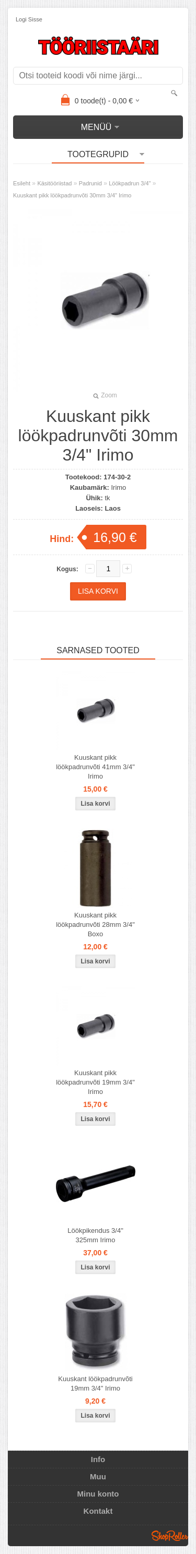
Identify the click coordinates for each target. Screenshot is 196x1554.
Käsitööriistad (54, 183)
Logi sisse (29, 19)
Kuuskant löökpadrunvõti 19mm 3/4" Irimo (95, 1383)
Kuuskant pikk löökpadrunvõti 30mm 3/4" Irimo (72, 195)
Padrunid (90, 183)
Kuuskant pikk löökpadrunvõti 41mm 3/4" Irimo (95, 767)
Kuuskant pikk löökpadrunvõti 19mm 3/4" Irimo (95, 1082)
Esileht (21, 183)
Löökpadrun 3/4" (130, 183)
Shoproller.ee (170, 1536)
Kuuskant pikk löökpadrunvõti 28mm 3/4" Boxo (95, 924)
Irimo (118, 487)
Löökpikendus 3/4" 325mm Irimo (95, 1235)
